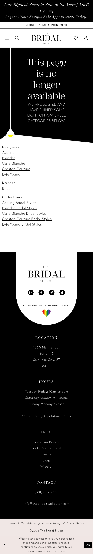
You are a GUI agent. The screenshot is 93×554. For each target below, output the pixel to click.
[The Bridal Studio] (46, 38)
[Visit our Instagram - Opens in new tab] (31, 292)
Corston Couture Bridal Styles (27, 219)
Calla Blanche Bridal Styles (24, 213)
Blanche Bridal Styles (19, 208)
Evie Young (11, 174)
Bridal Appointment (46, 448)
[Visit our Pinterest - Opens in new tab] (52, 292)
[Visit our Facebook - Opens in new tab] (41, 292)
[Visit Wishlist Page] (76, 38)
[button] (7, 38)
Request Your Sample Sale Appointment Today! (46, 17)
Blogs (46, 460)
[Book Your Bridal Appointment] (46, 25)
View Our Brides (46, 442)
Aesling (8, 152)
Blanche (8, 158)
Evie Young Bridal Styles (22, 224)
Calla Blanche (13, 163)
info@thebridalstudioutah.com (46, 504)
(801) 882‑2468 (47, 492)
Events (46, 454)
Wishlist (46, 467)
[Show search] (17, 38)
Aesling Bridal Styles (19, 202)
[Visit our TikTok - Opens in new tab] (62, 292)
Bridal (7, 188)
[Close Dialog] (4, 545)
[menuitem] (7, 38)
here (62, 551)
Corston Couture (16, 169)
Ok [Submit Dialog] (88, 544)
